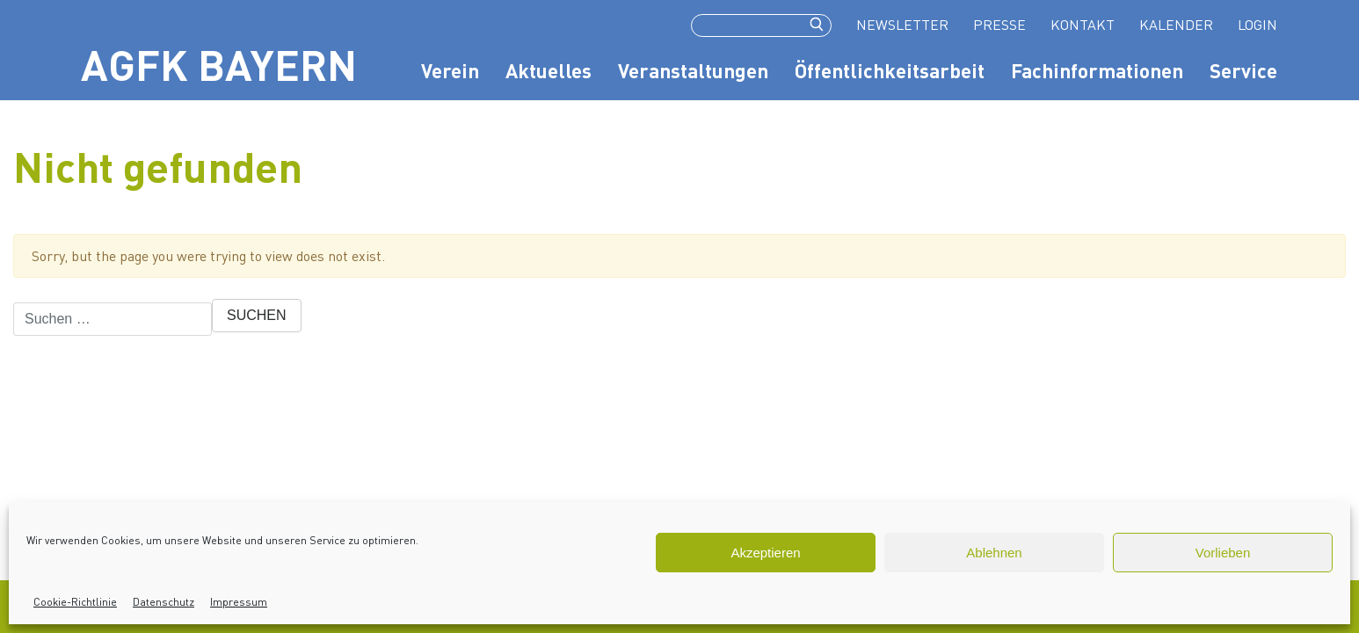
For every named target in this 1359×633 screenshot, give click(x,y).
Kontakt (1082, 24)
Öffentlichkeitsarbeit (890, 70)
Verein (450, 70)
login (1257, 24)
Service (1243, 70)
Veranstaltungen (693, 70)
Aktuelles (548, 70)
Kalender (1176, 24)
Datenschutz (163, 601)
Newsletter (902, 24)
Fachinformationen (1097, 70)
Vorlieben (1223, 552)
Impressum (238, 601)
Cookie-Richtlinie (75, 601)
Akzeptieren (765, 552)
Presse (999, 24)
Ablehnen (993, 552)
